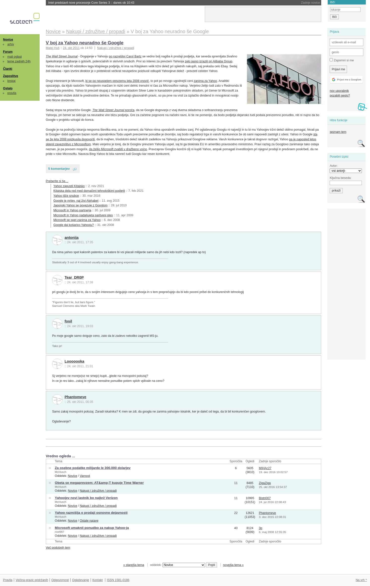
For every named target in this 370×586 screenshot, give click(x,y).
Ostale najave (89, 520)
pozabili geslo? (340, 95)
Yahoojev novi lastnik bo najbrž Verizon (86, 498)
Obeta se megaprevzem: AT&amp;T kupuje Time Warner (99, 483)
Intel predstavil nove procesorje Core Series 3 (91, 2)
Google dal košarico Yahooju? (73, 225)
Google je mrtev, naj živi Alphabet (76, 200)
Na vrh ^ (361, 580)
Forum (7, 51)
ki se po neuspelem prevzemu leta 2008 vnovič (117, 81)
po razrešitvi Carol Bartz (125, 56)
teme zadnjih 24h (19, 61)
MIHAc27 (265, 468)
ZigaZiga (265, 483)
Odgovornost (60, 580)
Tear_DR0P (74, 277)
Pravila (7, 580)
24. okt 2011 (71, 48)
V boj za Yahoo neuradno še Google (85, 42)
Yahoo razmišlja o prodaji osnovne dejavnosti (91, 512)
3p (260, 528)
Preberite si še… (57, 181)
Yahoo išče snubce (66, 195)
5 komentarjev (59, 169)
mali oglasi (14, 56)
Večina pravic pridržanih (32, 580)
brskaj (11, 81)
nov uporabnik (339, 91)
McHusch (60, 471)
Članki (7, 69)
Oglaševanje (80, 580)
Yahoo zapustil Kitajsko (69, 186)
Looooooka (74, 361)
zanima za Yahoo (205, 81)
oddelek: (177, 565)
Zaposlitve (10, 76)
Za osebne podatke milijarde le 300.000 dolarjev (93, 468)
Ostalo (7, 88)
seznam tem (338, 132)
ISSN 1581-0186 (118, 580)
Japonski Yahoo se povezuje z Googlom (80, 205)
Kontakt (97, 580)
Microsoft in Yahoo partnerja (72, 210)
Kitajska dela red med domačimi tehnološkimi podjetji (89, 191)
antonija (72, 238)
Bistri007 (265, 498)
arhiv (10, 44)
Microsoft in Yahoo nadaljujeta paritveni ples (83, 215)
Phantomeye (75, 397)
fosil (68, 321)
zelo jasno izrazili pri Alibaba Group (208, 61)
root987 (59, 531)
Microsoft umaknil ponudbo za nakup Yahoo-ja (92, 528)
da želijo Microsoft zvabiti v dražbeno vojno (118, 149)
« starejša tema (133, 565)
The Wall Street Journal (62, 56)
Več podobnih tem (58, 547)
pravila (11, 93)
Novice (8, 39)
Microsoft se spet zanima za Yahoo (77, 220)
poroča (113, 110)
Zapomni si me (342, 60)
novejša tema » (233, 565)
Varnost (85, 476)
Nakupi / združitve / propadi (115, 48)
